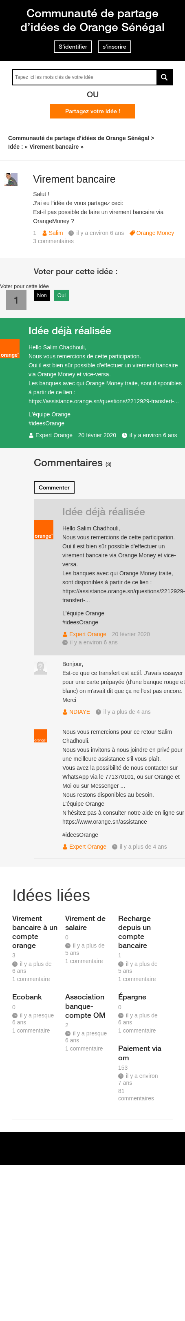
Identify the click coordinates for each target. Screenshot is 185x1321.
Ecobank (27, 996)
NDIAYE (79, 712)
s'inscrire (114, 46)
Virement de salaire (85, 923)
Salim (56, 233)
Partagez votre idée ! (92, 111)
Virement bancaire (74, 179)
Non (42, 295)
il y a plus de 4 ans (127, 712)
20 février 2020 (97, 435)
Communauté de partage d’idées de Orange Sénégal (92, 20)
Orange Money (155, 233)
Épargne (132, 996)
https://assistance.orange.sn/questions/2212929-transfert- (101, 401)
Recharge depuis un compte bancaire (134, 932)
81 (136, 1094)
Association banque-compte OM (85, 1005)
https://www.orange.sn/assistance (104, 821)
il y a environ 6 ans (153, 435)
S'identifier (73, 46)
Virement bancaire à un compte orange (34, 932)
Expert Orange (54, 435)
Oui (61, 295)
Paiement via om (139, 1053)
